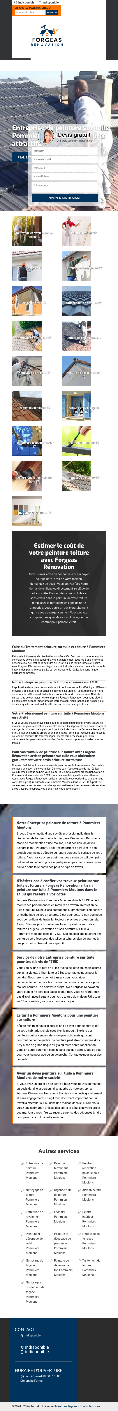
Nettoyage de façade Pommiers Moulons (34, 1268)
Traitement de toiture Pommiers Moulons (91, 1268)
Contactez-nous (90, 1406)
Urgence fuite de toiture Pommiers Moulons (63, 1197)
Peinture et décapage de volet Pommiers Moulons (34, 1243)
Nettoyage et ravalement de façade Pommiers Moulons (35, 1292)
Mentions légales (66, 1406)
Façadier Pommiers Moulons (61, 1216)
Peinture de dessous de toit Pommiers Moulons (63, 1268)
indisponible (24, 2)
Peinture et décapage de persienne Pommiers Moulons (62, 1243)
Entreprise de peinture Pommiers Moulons (34, 1170)
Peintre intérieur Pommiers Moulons (89, 1219)
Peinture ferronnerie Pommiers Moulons (61, 1170)
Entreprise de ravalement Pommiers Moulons (34, 1219)
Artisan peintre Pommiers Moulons (91, 1194)
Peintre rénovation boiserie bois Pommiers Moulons (90, 1173)
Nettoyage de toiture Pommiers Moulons (34, 1197)
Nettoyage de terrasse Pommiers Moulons (91, 1241)
